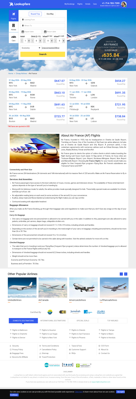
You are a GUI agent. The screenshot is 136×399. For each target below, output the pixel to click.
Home (10, 73)
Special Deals (83, 321)
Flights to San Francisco (81, 334)
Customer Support (79, 349)
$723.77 (59, 116)
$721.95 (120, 104)
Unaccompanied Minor (50, 48)
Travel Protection (48, 357)
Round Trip (35, 14)
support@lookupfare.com (101, 382)
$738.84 (120, 116)
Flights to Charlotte (19, 334)
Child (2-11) (36, 36)
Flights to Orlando (78, 330)
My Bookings (70, 4)
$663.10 (59, 92)
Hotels (87, 4)
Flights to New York (49, 337)
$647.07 (59, 80)
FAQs (74, 353)
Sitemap (45, 353)
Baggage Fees (17, 353)
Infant (47, 36)
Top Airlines (112, 321)
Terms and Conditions (50, 346)
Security (15, 346)
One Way (50, 14)
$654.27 (120, 80)
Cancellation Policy (49, 349)
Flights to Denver (18, 337)
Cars (95, 4)
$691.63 (59, 104)
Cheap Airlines (21, 73)
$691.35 (120, 92)
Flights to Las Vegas (49, 334)
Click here (79, 392)
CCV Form (105, 346)
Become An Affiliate (20, 357)
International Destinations (53, 321)
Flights (79, 4)
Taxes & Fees (77, 346)
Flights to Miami (107, 334)
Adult (22, 36)
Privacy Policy (17, 349)
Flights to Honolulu (108, 337)
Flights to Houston (49, 330)
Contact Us (105, 353)
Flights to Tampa (107, 330)
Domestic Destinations (23, 321)
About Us (104, 349)
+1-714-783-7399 (113, 4)
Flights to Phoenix (78, 337)
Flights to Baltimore (19, 330)
